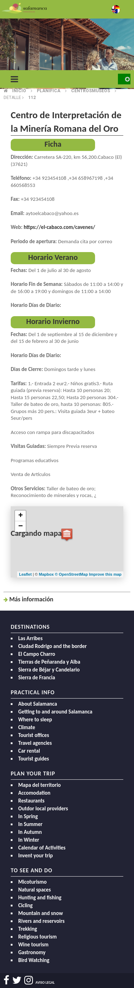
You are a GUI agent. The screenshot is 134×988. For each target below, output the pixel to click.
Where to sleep (35, 719)
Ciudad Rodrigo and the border (52, 646)
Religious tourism (37, 937)
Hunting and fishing (39, 897)
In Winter (28, 840)
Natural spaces (34, 890)
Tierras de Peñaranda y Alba (49, 662)
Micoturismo (32, 882)
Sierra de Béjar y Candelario (49, 669)
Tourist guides (33, 759)
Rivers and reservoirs (41, 921)
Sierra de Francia (36, 677)
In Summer (30, 824)
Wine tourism (33, 944)
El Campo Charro (36, 654)
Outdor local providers (43, 808)
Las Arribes (30, 638)
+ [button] (20, 516)
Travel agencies (35, 743)
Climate (26, 727)
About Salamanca (37, 704)
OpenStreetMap (74, 574)
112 (32, 97)
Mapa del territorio (39, 785)
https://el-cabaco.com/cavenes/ (59, 227)
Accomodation (34, 793)
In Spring (28, 816)
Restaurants (31, 801)
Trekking (27, 929)
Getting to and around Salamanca (55, 712)
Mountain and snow (40, 913)
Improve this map (105, 574)
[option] (67, 53)
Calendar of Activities (41, 848)
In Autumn (30, 832)
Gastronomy (31, 952)
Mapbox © (49, 574)
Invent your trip (35, 855)
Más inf (31, 599)
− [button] (20, 526)
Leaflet (25, 574)
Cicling (25, 905)
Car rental (29, 751)
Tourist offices (33, 735)
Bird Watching (33, 960)
